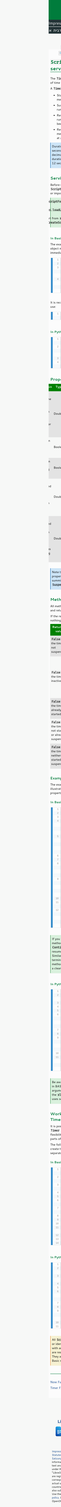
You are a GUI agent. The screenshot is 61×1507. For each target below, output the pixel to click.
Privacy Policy (41, 1449)
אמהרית (24, 30)
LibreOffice (50, 23)
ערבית (10, 30)
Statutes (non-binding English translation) (28, 1452)
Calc (20, 23)
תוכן (58, 40)
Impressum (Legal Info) (17, 1449)
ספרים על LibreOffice (30, 1419)
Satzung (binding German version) (23, 1456)
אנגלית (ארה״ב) (46, 30)
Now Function (11, 1380)
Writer (32, 23)
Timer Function (12, 1385)
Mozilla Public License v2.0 (31, 1467)
